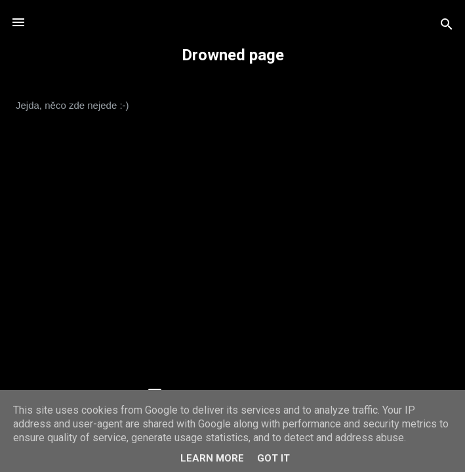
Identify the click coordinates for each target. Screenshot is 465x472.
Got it (273, 458)
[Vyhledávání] (447, 27)
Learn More (212, 458)
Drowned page (233, 55)
